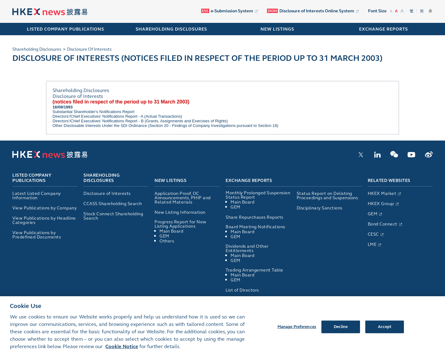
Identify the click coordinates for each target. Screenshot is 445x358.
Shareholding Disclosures (101, 178)
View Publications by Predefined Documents (36, 235)
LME (372, 244)
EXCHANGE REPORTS (383, 29)
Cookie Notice (121, 352)
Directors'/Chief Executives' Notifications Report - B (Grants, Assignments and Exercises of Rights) (140, 121)
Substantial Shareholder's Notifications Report (93, 111)
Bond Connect (382, 224)
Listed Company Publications (65, 29)
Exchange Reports (249, 180)
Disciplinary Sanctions (319, 208)
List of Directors (242, 290)
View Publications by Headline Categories (44, 220)
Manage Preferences (297, 332)
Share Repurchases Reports (254, 217)
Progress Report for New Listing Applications (180, 224)
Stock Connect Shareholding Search (113, 216)
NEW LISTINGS (277, 29)
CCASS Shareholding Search (112, 203)
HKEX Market (382, 193)
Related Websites (389, 180)
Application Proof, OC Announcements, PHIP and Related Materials (183, 198)
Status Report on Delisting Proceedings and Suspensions (327, 195)
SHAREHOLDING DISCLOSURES (171, 29)
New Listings (170, 180)
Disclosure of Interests (107, 193)
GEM (164, 236)
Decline (341, 332)
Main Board (171, 231)
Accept (385, 332)
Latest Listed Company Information (36, 195)
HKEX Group (381, 203)
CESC (373, 234)
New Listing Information (180, 212)
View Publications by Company (44, 208)
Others (166, 241)
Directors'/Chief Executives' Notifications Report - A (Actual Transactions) (117, 116)
